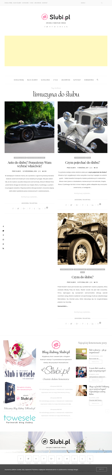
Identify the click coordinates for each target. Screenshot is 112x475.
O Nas (31, 3)
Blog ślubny (17, 3)
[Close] (101, 469)
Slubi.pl (18, 171)
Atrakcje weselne (66, 269)
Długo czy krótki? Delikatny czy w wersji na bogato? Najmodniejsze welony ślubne (99, 390)
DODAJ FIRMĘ (8, 3)
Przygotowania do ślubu (36, 158)
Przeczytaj (95, 361)
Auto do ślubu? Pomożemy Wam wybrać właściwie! (29, 164)
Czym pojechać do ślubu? (82, 162)
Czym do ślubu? (82, 277)
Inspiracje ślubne (20, 158)
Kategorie (25, 3)
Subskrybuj (89, 80)
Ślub (88, 158)
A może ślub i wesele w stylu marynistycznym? (97, 369)
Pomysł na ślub (80, 158)
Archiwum (37, 3)
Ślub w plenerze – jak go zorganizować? (97, 351)
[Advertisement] (56, 51)
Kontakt (44, 3)
